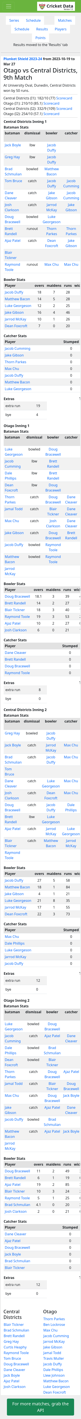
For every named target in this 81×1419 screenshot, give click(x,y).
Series (14, 20)
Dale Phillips (15, 943)
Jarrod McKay (15, 319)
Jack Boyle (13, 145)
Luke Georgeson (18, 305)
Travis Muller (53, 1358)
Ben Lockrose (54, 1324)
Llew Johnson (54, 1375)
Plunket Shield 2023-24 (22, 58)
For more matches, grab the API (40, 1407)
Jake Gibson (14, 312)
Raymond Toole (17, 616)
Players (61, 29)
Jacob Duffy (14, 292)
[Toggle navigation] (9, 6)
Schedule (33, 20)
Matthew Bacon (17, 299)
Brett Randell (15, 603)
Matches (65, 20)
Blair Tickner (15, 609)
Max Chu (51, 264)
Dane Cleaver (15, 652)
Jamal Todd (14, 509)
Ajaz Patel (13, 240)
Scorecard (64, 98)
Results (42, 29)
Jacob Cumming (17, 348)
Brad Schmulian (17, 1204)
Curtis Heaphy (15, 1347)
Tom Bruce (13, 180)
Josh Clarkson (16, 630)
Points (40, 37)
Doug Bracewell (17, 596)
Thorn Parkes (15, 362)
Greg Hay (12, 157)
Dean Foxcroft (16, 325)
